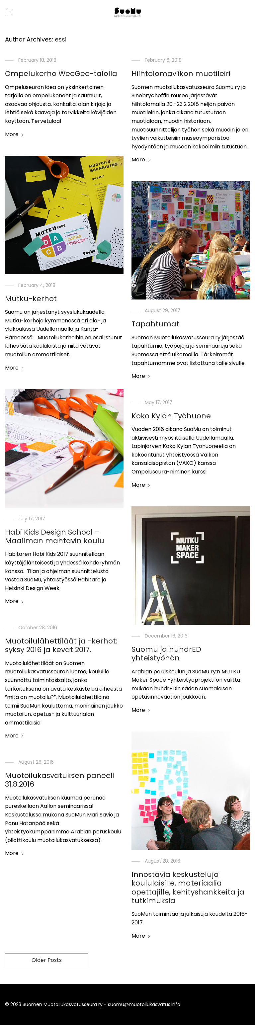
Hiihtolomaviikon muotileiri (180, 73)
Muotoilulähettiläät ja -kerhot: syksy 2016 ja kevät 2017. (61, 645)
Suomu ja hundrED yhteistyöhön (166, 653)
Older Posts (47, 960)
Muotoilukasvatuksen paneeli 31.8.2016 (59, 779)
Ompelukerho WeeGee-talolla (61, 73)
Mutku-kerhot (31, 299)
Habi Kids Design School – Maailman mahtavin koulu (54, 536)
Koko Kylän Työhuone (171, 416)
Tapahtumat (155, 324)
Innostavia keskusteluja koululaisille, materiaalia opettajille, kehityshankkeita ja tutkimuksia (187, 887)
